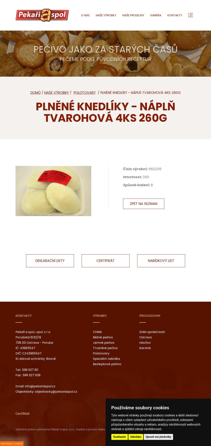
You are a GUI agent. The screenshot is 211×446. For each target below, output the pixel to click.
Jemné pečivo (103, 342)
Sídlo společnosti (152, 332)
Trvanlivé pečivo (105, 348)
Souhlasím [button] (119, 436)
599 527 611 (30, 370)
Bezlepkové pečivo (107, 364)
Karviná (145, 348)
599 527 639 (31, 375)
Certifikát (105, 260)
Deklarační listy (50, 260)
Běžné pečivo (103, 337)
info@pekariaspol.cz (40, 386)
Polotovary (101, 353)
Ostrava (145, 337)
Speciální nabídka (106, 359)
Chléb (97, 332)
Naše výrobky (56, 92)
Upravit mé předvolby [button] (158, 436)
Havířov (145, 342)
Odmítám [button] (135, 436)
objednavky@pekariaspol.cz (56, 391)
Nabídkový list (161, 260)
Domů (35, 92)
